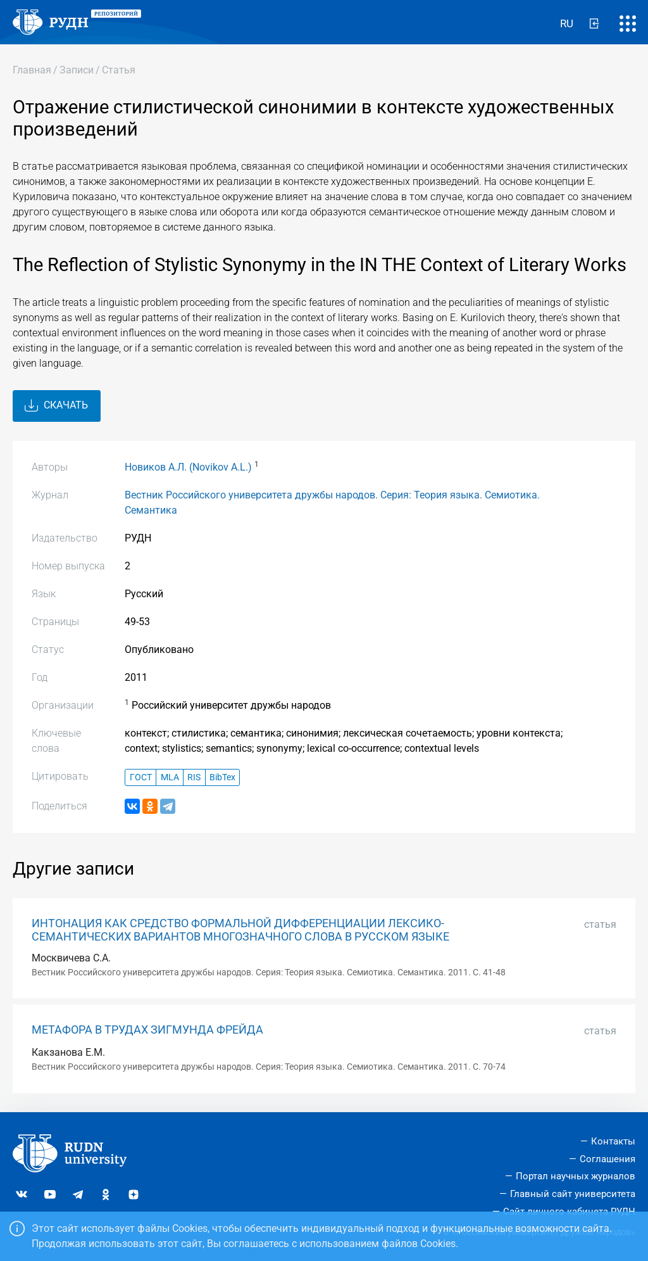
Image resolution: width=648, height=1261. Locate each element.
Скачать (56, 406)
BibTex (222, 777)
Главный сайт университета (572, 1194)
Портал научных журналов (575, 1176)
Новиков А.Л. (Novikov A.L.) (188, 467)
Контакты (613, 1141)
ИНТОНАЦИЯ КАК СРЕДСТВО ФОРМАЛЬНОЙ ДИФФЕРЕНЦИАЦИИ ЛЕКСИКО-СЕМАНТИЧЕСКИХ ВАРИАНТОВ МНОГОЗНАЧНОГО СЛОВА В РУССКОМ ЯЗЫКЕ (240, 930)
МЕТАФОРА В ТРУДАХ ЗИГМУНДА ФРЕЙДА (147, 1029)
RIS (194, 777)
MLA (170, 777)
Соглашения (607, 1159)
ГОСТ (141, 777)
